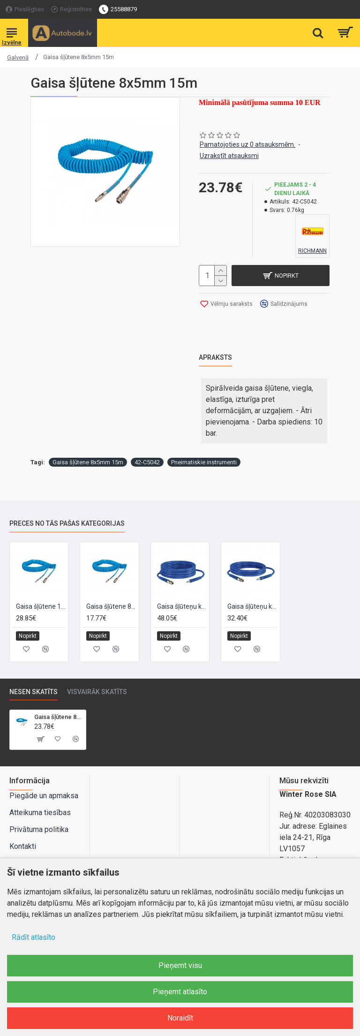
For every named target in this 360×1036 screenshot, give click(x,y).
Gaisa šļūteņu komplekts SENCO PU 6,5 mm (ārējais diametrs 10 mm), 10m (252, 606)
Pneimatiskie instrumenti (204, 462)
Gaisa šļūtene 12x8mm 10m (41, 606)
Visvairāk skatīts (97, 692)
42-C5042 (147, 462)
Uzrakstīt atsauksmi (229, 155)
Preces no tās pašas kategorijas (67, 523)
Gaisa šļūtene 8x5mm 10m (111, 606)
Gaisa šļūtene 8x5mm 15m (87, 462)
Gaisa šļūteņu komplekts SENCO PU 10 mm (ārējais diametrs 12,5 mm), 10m (182, 606)
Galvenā (18, 57)
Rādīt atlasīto (33, 937)
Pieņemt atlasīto (180, 991)
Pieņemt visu (180, 965)
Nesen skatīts (33, 692)
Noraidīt (180, 1017)
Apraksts (215, 357)
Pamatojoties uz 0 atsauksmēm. (247, 144)
